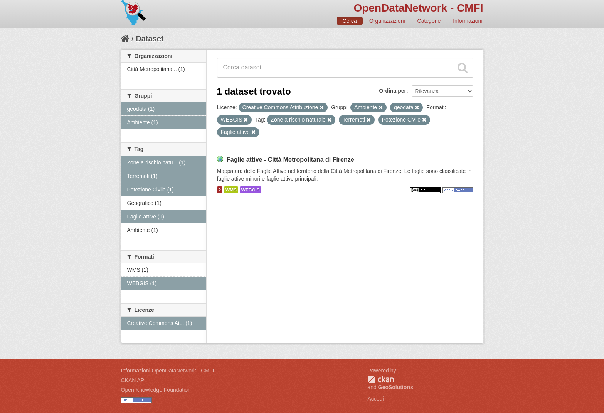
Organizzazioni (387, 21)
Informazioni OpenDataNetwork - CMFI (167, 370)
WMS (231, 190)
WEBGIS (250, 190)
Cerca (350, 21)
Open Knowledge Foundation (156, 390)
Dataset (149, 38)
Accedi (376, 399)
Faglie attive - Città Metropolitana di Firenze (290, 159)
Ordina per (392, 91)
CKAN (381, 379)
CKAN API (133, 380)
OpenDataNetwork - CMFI (418, 8)
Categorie (429, 21)
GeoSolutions (395, 387)
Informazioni (467, 21)
